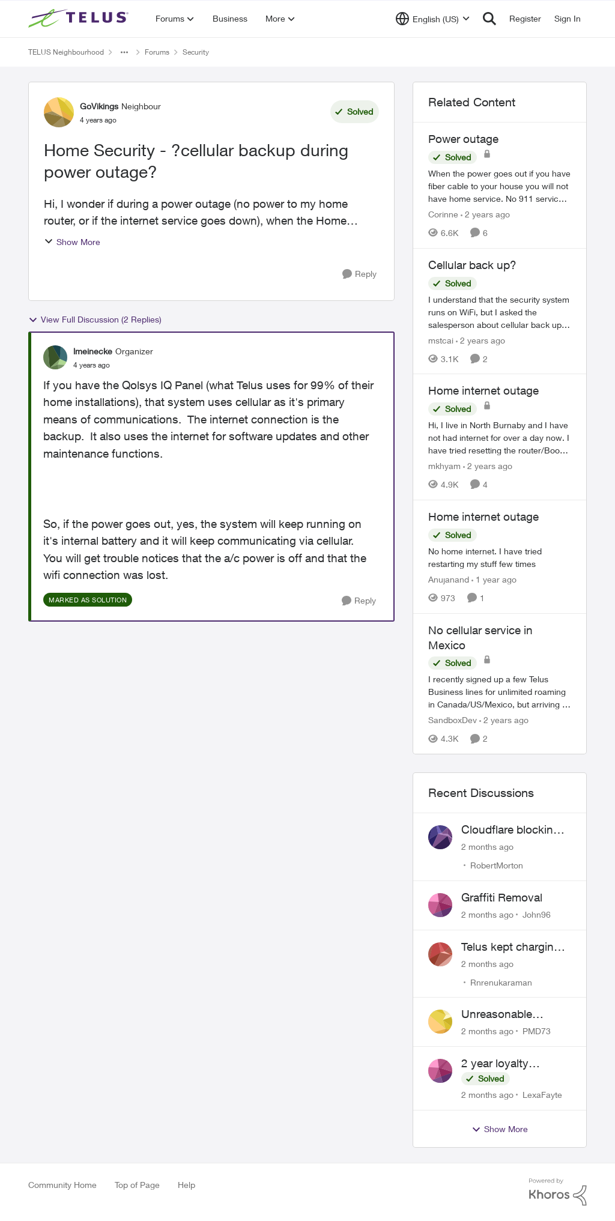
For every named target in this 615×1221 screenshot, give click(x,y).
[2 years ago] (485, 214)
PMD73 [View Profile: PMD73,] (537, 1031)
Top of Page (137, 1185)
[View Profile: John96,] (440, 905)
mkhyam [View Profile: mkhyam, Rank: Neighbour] (444, 466)
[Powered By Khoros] (558, 1192)
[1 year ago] (494, 579)
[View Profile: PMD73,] (440, 1022)
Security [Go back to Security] (196, 51)
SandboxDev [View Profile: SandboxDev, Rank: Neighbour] (452, 720)
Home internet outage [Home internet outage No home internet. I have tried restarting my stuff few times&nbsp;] (483, 516)
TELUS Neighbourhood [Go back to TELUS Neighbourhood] (66, 51)
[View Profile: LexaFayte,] (440, 1071)
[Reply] (359, 274)
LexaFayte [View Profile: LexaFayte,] (542, 1094)
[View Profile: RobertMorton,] (440, 837)
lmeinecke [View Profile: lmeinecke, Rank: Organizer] (92, 351)
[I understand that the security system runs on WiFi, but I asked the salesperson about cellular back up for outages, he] (499, 311)
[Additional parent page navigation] (124, 52)
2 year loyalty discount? (495, 1063)
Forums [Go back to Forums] (157, 51)
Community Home (62, 1185)
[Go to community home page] (80, 18)
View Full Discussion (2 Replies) (95, 319)
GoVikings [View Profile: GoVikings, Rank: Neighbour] (99, 106)
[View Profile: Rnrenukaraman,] (440, 954)
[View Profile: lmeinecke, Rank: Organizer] (55, 357)
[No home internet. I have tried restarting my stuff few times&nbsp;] (499, 557)
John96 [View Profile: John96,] (537, 914)
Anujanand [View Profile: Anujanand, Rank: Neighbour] (448, 579)
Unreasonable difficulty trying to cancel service (505, 1014)
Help (186, 1185)
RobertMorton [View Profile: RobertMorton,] (496, 865)
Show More (72, 242)
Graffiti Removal (501, 897)
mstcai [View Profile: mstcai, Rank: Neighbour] (440, 340)
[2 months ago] (487, 846)
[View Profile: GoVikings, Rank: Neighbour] (59, 112)
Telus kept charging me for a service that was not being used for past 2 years (513, 947)
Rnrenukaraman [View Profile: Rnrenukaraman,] (501, 982)
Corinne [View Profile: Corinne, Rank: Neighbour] (443, 214)
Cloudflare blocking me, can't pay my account (510, 830)
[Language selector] (432, 19)
